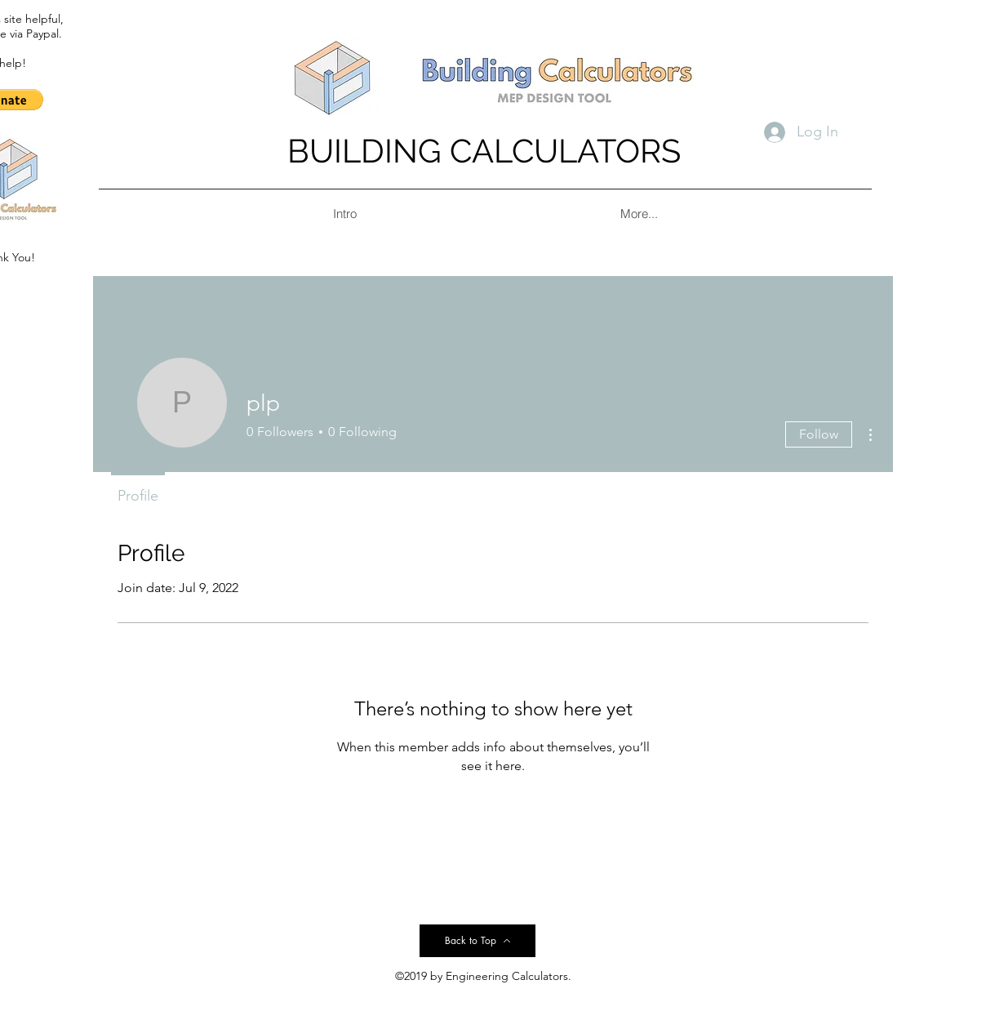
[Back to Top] (477, 940)
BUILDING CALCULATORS (484, 150)
